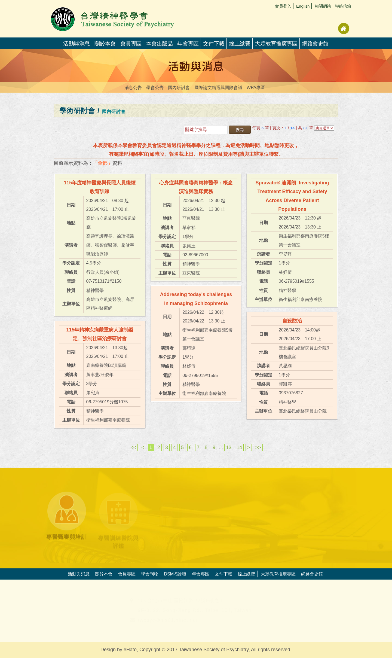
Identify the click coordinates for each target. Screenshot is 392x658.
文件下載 (213, 44)
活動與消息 (79, 574)
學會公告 (155, 87)
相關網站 (323, 6)
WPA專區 (256, 87)
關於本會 (105, 44)
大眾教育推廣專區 (276, 44)
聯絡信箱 (343, 6)
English (303, 6)
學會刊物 (149, 574)
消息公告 (133, 87)
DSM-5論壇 (175, 574)
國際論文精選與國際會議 (218, 87)
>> (258, 447)
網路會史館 (315, 44)
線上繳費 (239, 44)
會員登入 (283, 6)
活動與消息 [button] (76, 44)
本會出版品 (159, 44)
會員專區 (131, 44)
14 (239, 447)
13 (228, 447)
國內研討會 (179, 87)
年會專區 (187, 44)
